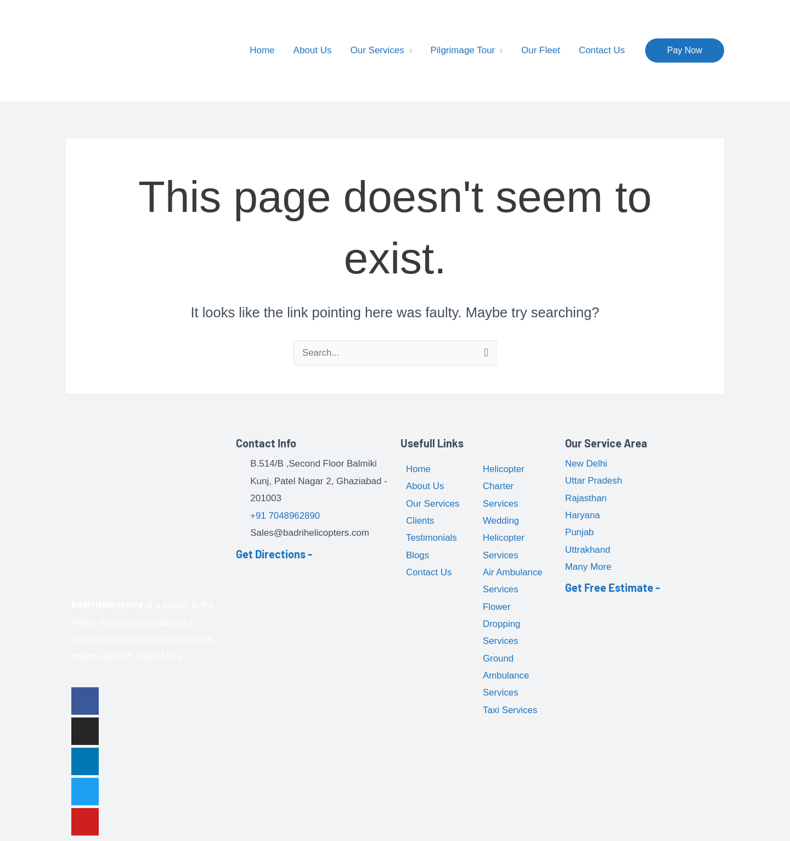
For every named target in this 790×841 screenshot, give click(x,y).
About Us (313, 50)
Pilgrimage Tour (462, 50)
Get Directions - (274, 553)
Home (262, 50)
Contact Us (602, 50)
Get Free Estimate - (612, 588)
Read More (160, 657)
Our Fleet (540, 50)
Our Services (377, 50)
